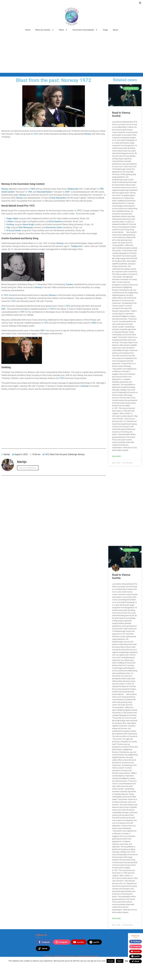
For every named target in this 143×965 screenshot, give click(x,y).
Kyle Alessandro (59, 198)
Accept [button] (110, 961)
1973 (67, 306)
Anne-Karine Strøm (53, 227)
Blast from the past (58, 454)
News (63, 30)
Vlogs (105, 30)
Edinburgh (72, 454)
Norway (87, 134)
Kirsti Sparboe (55, 221)
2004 (94, 323)
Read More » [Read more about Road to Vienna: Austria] (117, 456)
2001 (3, 309)
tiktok (42, 948)
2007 (42, 330)
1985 (101, 189)
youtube (78, 942)
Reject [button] (119, 961)
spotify (94, 942)
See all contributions (28, 468)
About (115, 30)
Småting (10, 224)
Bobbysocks (73, 189)
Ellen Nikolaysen (25, 227)
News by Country (44, 30)
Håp (8, 227)
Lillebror (9, 221)
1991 (22, 312)
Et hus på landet (13, 230)
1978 (51, 309)
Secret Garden (7, 192)
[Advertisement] (71, 51)
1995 (30, 192)
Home (27, 30)
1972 (35, 134)
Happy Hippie (12, 218)
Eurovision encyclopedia (85, 30)
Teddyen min (76, 246)
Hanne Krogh (28, 224)
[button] (140, 3)
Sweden (69, 284)
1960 (32, 189)
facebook (44, 942)
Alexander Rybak (44, 192)
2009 (67, 192)
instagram (61, 942)
